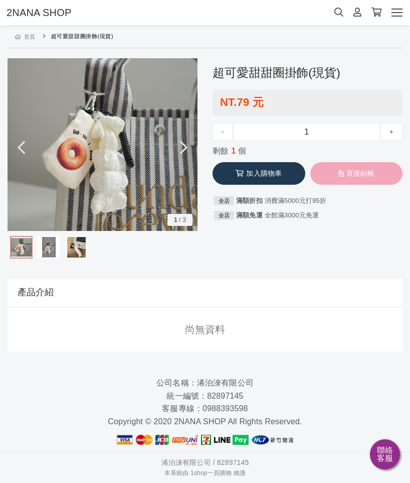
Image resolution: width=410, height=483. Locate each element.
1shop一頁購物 (211, 472)
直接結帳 (356, 173)
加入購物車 (259, 173)
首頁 (25, 37)
